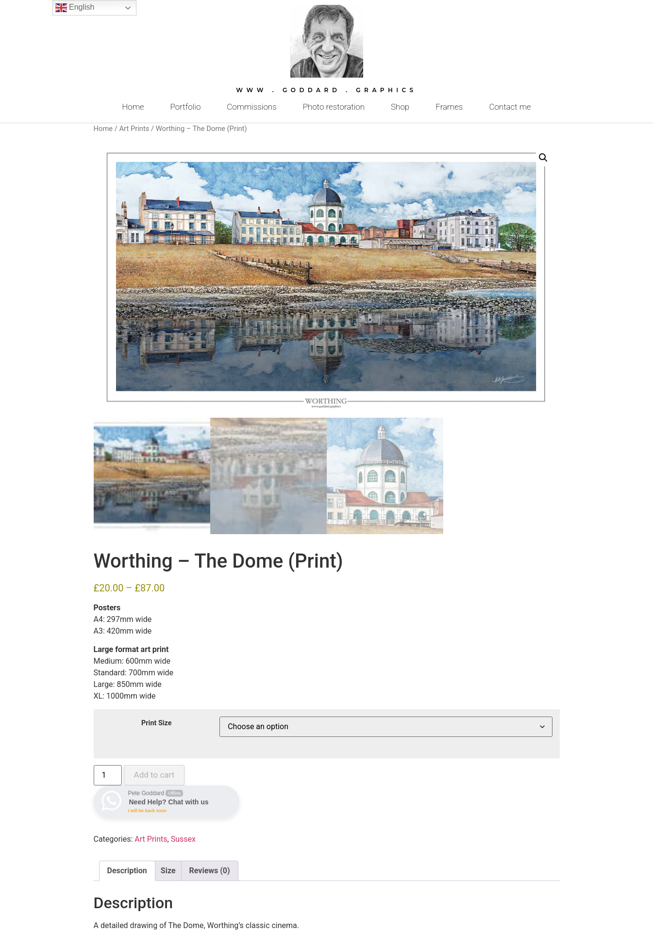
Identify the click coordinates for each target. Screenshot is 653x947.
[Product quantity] (108, 775)
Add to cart (154, 775)
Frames (449, 107)
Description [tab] (127, 870)
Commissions (251, 107)
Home (133, 107)
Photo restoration (334, 107)
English (75, 8)
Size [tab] (168, 870)
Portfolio (185, 107)
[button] (543, 157)
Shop (400, 107)
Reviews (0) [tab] (209, 870)
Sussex (183, 839)
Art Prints (134, 128)
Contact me (510, 107)
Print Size (156, 723)
